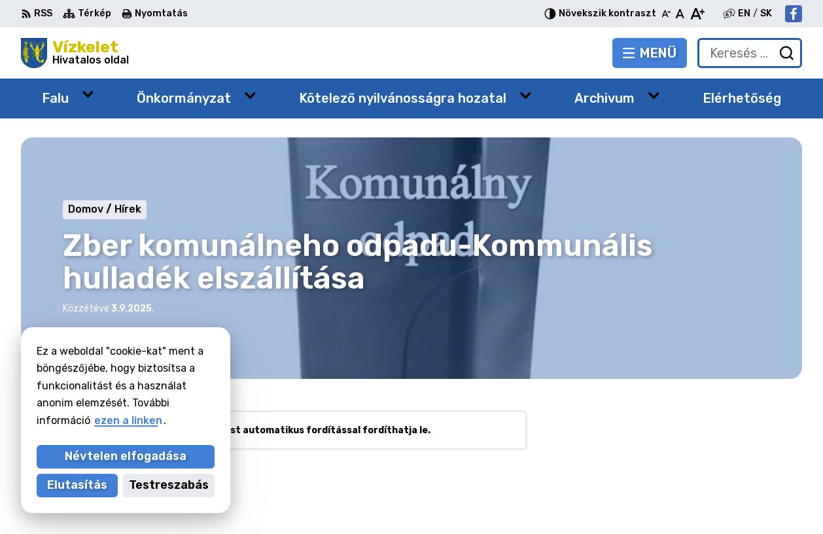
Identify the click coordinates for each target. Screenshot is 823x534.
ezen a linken (128, 420)
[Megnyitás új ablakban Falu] (88, 94)
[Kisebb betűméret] (666, 13)
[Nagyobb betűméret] (697, 13)
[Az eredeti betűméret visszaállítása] (680, 13)
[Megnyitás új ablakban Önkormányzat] (250, 95)
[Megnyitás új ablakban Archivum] (654, 95)
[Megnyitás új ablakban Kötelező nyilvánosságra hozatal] (525, 95)
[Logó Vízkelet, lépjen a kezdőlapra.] (75, 53)
